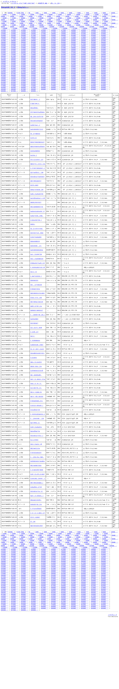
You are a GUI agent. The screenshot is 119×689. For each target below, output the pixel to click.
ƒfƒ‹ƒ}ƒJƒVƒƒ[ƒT (36, 174)
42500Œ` (74, 81)
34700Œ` (64, 68)
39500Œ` (104, 76)
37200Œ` (94, 72)
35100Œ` (104, 68)
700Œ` (89, 13)
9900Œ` (13, 28)
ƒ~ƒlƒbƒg (33, 399)
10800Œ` (103, 28)
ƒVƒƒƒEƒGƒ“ (34, 360)
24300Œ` (14, 52)
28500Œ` (104, 57)
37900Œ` (54, 74)
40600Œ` (104, 77)
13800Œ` (64, 33)
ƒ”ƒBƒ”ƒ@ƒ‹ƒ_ (35, 110)
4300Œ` (70, 19)
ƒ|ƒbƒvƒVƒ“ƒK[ (36, 242)
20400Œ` (64, 44)
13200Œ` (4, 33)
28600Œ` (4, 59)
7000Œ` (88, 22)
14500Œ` (24, 35)
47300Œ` (4, 90)
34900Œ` (84, 68)
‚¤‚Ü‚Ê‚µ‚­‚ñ (112, 685)
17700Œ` (14, 41)
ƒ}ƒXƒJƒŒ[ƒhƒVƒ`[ (37, 536)
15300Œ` (104, 35)
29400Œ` (84, 59)
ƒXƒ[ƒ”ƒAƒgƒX (36, 316)
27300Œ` (94, 55)
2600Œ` (31, 17)
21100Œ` (24, 46)
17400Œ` (94, 39)
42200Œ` (44, 81)
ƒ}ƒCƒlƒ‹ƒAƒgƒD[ (36, 453)
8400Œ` (105, 24)
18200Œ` (64, 41)
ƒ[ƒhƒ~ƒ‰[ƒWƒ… (37, 512)
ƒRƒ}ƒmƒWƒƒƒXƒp (35, 522)
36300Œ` (4, 72)
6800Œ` (70, 22)
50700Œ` (14, 96)
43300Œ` (44, 83)
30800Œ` (4, 63)
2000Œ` (88, 15)
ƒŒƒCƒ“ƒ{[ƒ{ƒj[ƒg (37, 179)
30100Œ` (44, 61)
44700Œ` (74, 85)
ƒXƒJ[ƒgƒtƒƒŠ (36, 497)
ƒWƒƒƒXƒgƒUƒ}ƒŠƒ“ (36, 590)
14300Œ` (4, 35)
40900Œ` (24, 79)
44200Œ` (24, 85)
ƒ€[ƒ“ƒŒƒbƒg (35, 144)
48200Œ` (94, 90)
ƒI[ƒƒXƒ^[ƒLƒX (37, 389)
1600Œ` (51, 15)
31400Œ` (64, 63)
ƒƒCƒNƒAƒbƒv (35, 379)
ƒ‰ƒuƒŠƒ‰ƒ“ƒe (35, 482)
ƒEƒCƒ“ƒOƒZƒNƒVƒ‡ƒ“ (37, 154)
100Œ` (38, 13)
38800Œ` (34, 76)
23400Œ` (34, 50)
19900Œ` (14, 44)
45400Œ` (34, 87)
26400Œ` (4, 55)
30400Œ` (74, 61)
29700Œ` (4, 61)
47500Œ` (24, 90)
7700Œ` (41, 24)
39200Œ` (74, 76)
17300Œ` (84, 39)
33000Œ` (4, 66)
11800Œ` (86, 30)
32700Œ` (84, 65)
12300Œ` (24, 32)
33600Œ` (64, 66)
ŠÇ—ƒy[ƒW (55, 3)
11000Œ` (6, 30)
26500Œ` (14, 55)
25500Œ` (24, 54)
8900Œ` (33, 26)
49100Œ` (74, 92)
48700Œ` (34, 92)
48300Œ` (104, 90)
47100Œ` (94, 89)
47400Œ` (14, 90)
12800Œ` (74, 32)
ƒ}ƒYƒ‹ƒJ (33, 149)
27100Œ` (74, 55)
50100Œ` (64, 94)
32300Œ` (44, 65)
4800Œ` (4, 21)
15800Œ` (44, 37)
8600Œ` (5, 26)
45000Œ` (104, 85)
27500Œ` (4, 57)
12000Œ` (106, 30)
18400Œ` (84, 41)
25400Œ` (14, 54)
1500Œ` (42, 15)
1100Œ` (5, 15)
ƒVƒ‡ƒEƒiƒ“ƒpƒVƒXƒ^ (37, 193)
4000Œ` (42, 19)
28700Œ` (14, 59)
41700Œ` (104, 79)
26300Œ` (104, 54)
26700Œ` (34, 55)
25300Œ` (4, 54)
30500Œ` (84, 61)
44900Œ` (94, 85)
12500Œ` (44, 32)
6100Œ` (5, 22)
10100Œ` (33, 28)
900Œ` (106, 13)
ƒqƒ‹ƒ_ (32, 375)
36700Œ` (44, 72)
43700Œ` (84, 83)
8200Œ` (87, 24)
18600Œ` (104, 41)
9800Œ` (4, 28)
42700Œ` (94, 81)
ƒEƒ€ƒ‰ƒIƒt (34, 311)
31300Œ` (54, 63)
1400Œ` (33, 15)
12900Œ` (84, 32)
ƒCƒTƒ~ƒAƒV (34, 203)
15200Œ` (94, 35)
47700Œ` (44, 90)
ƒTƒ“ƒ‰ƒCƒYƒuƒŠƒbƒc (37, 120)
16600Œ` (14, 39)
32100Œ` (24, 65)
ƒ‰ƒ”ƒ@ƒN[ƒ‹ (35, 473)
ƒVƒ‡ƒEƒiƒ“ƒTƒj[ (36, 487)
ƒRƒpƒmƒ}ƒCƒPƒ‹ (35, 561)
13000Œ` (94, 32)
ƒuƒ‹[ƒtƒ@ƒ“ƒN (36, 281)
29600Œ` (104, 59)
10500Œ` (73, 28)
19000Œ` (34, 43)
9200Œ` (61, 26)
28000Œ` (54, 57)
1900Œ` (79, 15)
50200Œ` (74, 94)
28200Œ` (74, 57)
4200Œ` (61, 19)
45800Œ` (74, 87)
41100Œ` (44, 79)
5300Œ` (50, 21)
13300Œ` (14, 33)
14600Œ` (34, 35)
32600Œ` (74, 65)
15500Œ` (14, 37)
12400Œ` (34, 32)
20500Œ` (74, 44)
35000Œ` (94, 68)
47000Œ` (84, 89)
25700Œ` (44, 54)
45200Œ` (14, 87)
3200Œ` (87, 17)
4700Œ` (107, 19)
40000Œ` (44, 77)
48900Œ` (54, 92)
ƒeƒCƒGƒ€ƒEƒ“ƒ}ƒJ (36, 139)
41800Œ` (4, 81)
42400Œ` (64, 81)
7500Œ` (22, 24)
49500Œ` (4, 94)
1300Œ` (24, 15)
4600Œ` (98, 19)
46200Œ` (4, 89)
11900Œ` (96, 30)
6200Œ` (15, 22)
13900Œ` (74, 33)
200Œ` (47, 13)
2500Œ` (22, 17)
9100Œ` (51, 26)
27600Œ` (14, 57)
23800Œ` (74, 50)
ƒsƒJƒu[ (33, 169)
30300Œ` (64, 61)
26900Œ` (54, 55)
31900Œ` (4, 65)
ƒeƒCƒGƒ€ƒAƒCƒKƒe (36, 277)
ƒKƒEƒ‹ (32, 247)
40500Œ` (94, 77)
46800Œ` (64, 89)
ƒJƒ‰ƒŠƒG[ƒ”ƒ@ (36, 546)
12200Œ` (14, 32)
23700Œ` (64, 50)
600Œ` (80, 13)
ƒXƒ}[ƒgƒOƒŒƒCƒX (36, 286)
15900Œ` (54, 37)
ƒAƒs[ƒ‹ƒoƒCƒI (36, 404)
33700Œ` (74, 66)
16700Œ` (24, 39)
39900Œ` (34, 77)
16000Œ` (64, 37)
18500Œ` (94, 41)
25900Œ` (64, 54)
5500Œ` (68, 21)
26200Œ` (94, 54)
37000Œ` (74, 72)
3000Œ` (68, 17)
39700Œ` (14, 77)
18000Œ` (44, 41)
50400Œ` (94, 94)
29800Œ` (14, 61)
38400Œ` (104, 74)
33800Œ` (84, 66)
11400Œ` (46, 30)
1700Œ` (61, 15)
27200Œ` (84, 55)
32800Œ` (94, 65)
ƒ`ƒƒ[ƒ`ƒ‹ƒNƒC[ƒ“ (37, 575)
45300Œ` (24, 87)
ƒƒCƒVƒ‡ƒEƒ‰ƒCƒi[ (37, 463)
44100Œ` (14, 85)
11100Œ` (16, 30)
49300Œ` (94, 92)
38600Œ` (14, 76)
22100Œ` (14, 48)
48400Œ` (4, 92)
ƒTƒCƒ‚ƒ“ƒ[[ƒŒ (36, 330)
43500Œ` (64, 83)
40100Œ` (54, 77)
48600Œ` (24, 92)
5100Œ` (31, 21)
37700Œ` (34, 74)
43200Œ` (34, 83)
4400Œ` (79, 19)
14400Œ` (14, 35)
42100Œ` (34, 81)
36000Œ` (84, 70)
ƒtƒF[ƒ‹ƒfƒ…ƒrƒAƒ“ (37, 531)
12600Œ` (54, 32)
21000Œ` (14, 46)
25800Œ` (54, 54)
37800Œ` (44, 74)
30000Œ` (34, 61)
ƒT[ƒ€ (32, 585)
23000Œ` (104, 48)
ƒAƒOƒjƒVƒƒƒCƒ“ (35, 223)
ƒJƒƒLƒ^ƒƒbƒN (36, 365)
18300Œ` (74, 41)
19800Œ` (4, 44)
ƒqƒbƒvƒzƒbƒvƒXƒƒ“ (37, 232)
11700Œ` (76, 30)
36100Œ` (94, 70)
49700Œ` (24, 94)
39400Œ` (94, 76)
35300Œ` (14, 70)
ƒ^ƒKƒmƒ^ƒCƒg (35, 321)
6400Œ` (33, 22)
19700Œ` (104, 43)
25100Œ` (94, 52)
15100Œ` (84, 35)
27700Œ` (24, 57)
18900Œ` (24, 43)
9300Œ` (70, 26)
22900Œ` (94, 48)
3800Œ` (24, 19)
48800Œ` (44, 92)
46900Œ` (74, 89)
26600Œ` (24, 55)
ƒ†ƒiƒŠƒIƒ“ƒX (35, 458)
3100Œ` (78, 17)
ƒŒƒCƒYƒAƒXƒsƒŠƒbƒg (37, 159)
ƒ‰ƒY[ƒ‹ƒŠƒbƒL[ (36, 556)
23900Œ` (84, 50)
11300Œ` (36, 30)
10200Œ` (43, 28)
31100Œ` (34, 63)
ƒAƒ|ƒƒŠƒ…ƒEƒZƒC (36, 443)
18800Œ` (14, 43)
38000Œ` (64, 74)
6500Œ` (42, 22)
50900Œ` (34, 96)
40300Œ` (74, 77)
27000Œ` (64, 55)
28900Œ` (34, 59)
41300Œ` (64, 79)
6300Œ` (24, 22)
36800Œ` (54, 72)
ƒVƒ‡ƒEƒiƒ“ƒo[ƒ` (36, 551)
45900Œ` (84, 87)
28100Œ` (64, 57)
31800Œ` (104, 63)
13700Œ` (54, 33)
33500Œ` (54, 66)
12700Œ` (64, 32)
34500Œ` (44, 68)
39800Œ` (24, 77)
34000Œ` (104, 66)
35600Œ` (44, 70)
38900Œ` (44, 76)
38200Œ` (84, 74)
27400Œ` (104, 55)
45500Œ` (44, 87)
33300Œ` (34, 66)
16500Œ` (4, 39)
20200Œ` (44, 44)
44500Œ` (54, 85)
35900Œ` (74, 70)
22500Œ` (54, 48)
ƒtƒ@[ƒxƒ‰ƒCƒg (36, 477)
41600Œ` (94, 79)
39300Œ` (84, 76)
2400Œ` (13, 17)
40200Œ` (64, 77)
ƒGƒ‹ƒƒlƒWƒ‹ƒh (36, 438)
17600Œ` (4, 41)
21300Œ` (44, 46)
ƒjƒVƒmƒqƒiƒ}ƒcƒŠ (36, 414)
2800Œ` (50, 17)
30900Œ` (14, 63)
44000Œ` (4, 85)
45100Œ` (4, 87)
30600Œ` (94, 61)
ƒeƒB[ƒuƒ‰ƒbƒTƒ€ (36, 213)
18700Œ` (4, 43)
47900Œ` (64, 90)
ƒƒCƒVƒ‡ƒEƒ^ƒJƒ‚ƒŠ (37, 296)
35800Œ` (64, 70)
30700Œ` (104, 61)
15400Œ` (4, 37)
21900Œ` (104, 46)
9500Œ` (88, 26)
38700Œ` (24, 76)
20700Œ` (94, 44)
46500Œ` (34, 89)
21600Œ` (74, 46)
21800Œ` (94, 46)
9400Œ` (79, 26)
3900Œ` (33, 19)
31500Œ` (74, 63)
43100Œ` (24, 83)
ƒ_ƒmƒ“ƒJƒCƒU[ (36, 306)
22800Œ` (84, 48)
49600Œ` (14, 94)
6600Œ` (51, 22)
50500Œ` (104, 94)
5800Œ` (96, 21)
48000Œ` (74, 90)
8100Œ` (78, 24)
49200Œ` (84, 92)
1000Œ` (114, 13)
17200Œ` (74, 39)
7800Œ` (50, 24)
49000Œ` (64, 92)
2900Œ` (59, 17)
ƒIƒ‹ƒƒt (33, 301)
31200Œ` (44, 63)
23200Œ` (14, 50)
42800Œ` (104, 81)
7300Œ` (4, 24)
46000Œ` (94, 87)
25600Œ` (34, 54)
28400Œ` (94, 57)
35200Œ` (4, 70)
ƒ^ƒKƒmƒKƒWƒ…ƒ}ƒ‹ (36, 448)
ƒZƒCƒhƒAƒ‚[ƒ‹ (36, 272)
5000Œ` (22, 21)
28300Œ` (84, 57)
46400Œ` (24, 89)
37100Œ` (84, 72)
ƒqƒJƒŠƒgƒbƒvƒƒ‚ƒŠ (37, 218)
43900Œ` (104, 83)
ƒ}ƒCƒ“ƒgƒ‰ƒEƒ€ (35, 262)
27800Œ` (34, 57)
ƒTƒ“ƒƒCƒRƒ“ (35, 580)
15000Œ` (74, 35)
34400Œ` (34, 68)
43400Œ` (54, 83)
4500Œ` (88, 19)
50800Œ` (24, 96)
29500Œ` (94, 59)
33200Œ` (24, 66)
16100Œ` (74, 37)
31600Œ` (84, 63)
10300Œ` (53, 28)
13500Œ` (34, 33)
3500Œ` (114, 17)
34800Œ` (74, 68)
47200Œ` (104, 89)
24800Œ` (64, 52)
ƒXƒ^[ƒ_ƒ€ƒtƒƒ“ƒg (37, 424)
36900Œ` (64, 72)
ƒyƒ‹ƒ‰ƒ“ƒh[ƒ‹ (36, 433)
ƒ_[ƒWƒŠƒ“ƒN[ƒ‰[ (37, 350)
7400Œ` (13, 24)
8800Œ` (24, 26)
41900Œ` (14, 81)
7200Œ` (107, 22)
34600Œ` (54, 68)
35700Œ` (54, 70)
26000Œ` (74, 54)
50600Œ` (4, 96)
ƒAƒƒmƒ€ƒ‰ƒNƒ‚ (36, 419)
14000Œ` (84, 33)
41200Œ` (54, 79)
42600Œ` (84, 81)
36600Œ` (34, 72)
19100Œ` (44, 43)
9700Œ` (107, 26)
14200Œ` (104, 33)
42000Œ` (24, 81)
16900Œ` (44, 39)
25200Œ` (104, 52)
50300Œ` (84, 94)
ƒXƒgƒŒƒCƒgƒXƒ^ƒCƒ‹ (37, 394)
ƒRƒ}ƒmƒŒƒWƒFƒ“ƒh (36, 228)
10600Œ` (83, 28)
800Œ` (97, 13)
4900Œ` (13, 21)
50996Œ (10, 13)
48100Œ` (84, 90)
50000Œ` (54, 94)
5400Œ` (59, 21)
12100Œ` (4, 32)
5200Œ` (41, 21)
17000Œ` (54, 39)
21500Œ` (64, 46)
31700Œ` (94, 63)
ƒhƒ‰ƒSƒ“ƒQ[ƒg (36, 566)
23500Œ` (44, 50)
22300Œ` (34, 48)
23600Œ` (54, 50)
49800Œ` (34, 94)
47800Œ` (54, 90)
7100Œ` (98, 22)
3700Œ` (15, 19)
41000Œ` (34, 79)
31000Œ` (24, 63)
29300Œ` (74, 59)
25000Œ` (84, 52)
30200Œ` (54, 61)
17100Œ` (64, 39)
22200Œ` (24, 48)
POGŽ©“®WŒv (42, 3)
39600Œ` (4, 77)
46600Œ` (44, 89)
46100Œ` (104, 87)
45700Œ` (64, 87)
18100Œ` (54, 41)
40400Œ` (84, 77)
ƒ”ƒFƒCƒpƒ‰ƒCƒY (35, 507)
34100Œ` (4, 68)
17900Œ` (34, 41)
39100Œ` (64, 76)
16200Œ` (84, 37)
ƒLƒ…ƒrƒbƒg (34, 492)
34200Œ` (14, 68)
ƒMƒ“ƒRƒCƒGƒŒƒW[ (36, 541)
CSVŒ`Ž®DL (20, 13)
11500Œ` (56, 30)
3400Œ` (105, 17)
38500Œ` (4, 76)
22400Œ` (44, 48)
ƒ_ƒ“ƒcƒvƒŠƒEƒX (35, 571)
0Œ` (30, 13)
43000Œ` (14, 83)
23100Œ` (4, 50)
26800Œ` (44, 55)
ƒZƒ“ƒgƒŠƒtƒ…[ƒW (36, 188)
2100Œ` (98, 15)
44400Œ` (44, 85)
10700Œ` (93, 28)
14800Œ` (54, 35)
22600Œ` (64, 48)
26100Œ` (84, 54)
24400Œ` (24, 52)
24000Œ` (94, 50)
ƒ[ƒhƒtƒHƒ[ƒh (37, 468)
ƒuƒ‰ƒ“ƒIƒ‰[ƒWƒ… (36, 237)
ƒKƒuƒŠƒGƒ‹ (34, 115)
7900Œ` (59, 24)
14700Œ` (44, 35)
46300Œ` (14, 89)
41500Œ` (84, 79)
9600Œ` (98, 26)
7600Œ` (31, 24)
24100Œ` (104, 50)
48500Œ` (14, 92)
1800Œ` (70, 15)
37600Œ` (24, 74)
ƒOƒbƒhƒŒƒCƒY (35, 267)
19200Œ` (54, 43)
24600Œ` (44, 52)
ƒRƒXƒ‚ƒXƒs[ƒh (36, 409)
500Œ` (72, 13)
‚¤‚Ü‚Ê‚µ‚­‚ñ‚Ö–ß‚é (9, 2)
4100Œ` (51, 19)
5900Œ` (105, 21)
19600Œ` (94, 43)
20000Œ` (24, 44)
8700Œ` (15, 26)
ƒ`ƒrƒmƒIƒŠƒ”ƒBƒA (36, 526)
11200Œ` (26, 30)
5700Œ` (87, 21)
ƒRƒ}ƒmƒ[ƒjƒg (35, 502)
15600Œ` (24, 37)
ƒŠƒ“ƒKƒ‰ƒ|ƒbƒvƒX (36, 335)
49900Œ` (44, 94)
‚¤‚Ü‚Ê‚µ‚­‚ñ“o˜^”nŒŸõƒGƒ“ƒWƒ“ (23, 3)
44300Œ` (34, 85)
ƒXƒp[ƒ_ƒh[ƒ (36, 428)
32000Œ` (14, 65)
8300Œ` (96, 24)
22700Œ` (74, 48)
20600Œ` (84, 44)
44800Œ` (84, 85)
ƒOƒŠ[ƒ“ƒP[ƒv (36, 340)
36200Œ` (104, 70)
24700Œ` (54, 52)
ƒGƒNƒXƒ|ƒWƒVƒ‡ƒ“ (36, 345)
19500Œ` (84, 43)
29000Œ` (44, 59)
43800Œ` (94, 83)
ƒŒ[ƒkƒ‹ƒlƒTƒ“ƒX (36, 125)
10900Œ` (113, 28)
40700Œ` (4, 79)
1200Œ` (15, 15)
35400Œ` (24, 70)
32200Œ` (34, 65)
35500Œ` (34, 70)
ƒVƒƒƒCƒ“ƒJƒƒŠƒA (36, 257)
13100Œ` (104, 32)
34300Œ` (24, 68)
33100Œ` (14, 66)
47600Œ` (34, 90)
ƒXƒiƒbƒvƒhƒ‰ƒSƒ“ (36, 130)
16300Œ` (94, 37)
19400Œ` (74, 43)
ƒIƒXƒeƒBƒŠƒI (35, 164)
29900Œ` (24, 61)
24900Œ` (74, 52)
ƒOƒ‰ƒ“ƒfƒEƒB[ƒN (36, 208)
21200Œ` (34, 46)
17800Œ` (24, 41)
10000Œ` (23, 28)
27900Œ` (44, 57)
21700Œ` (84, 46)
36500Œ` (24, 72)
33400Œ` (44, 66)
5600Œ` (78, 21)
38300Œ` (94, 74)
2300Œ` (4, 17)
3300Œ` (96, 17)
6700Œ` (61, 22)
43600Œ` (74, 83)
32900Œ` (104, 65)
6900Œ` (79, 22)
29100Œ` (54, 59)
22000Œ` (4, 48)
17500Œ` (104, 39)
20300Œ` (54, 44)
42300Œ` (54, 81)
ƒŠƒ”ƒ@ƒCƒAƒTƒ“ (35, 198)
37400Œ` (4, 74)
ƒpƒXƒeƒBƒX (34, 355)
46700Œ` (54, 89)
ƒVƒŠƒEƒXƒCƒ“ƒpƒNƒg (37, 517)
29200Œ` (64, 59)
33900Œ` (94, 66)
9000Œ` (42, 26)
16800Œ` (34, 39)
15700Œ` (34, 37)
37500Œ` (14, 74)
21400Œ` (54, 46)
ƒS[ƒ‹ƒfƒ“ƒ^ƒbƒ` (36, 252)
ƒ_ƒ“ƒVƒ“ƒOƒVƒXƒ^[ (37, 183)
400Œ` (64, 13)
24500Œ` (34, 52)
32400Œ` (54, 65)
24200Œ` (4, 52)
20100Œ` (34, 44)
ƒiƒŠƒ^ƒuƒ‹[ (35, 134)
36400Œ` (14, 72)
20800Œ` (104, 44)
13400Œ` (24, 33)
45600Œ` (54, 87)
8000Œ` (68, 24)
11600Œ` (66, 30)
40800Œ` (14, 79)
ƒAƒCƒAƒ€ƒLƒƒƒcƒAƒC (37, 326)
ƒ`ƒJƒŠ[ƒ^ (34, 370)
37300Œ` (104, 72)
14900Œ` (64, 35)
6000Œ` (114, 21)
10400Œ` (63, 28)
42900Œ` (4, 83)
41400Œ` (74, 79)
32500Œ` (64, 65)
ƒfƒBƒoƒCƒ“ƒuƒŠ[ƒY (37, 291)
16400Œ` (104, 37)
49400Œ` (104, 92)
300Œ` (55, 13)
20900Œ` (4, 46)
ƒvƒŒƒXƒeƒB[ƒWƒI (36, 384)
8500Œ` (114, 24)
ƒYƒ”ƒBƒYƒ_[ (35, 105)
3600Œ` (5, 19)
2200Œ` (107, 15)
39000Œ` (54, 76)
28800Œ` (24, 59)
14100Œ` (94, 33)
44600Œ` (64, 85)
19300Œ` (64, 43)
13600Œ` (44, 33)
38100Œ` (74, 74)
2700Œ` (41, 17)
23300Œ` (24, 50)
